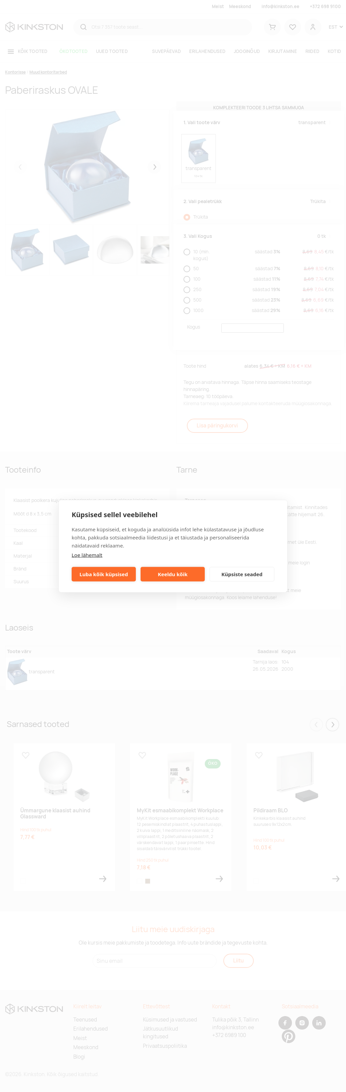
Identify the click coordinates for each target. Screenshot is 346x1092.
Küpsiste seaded (242, 574)
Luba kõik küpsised (103, 574)
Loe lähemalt (87, 554)
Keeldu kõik (173, 574)
